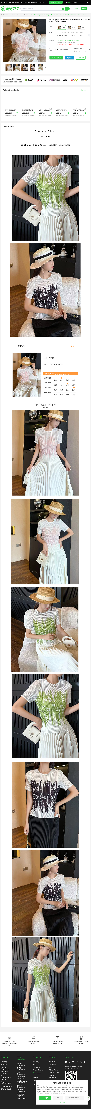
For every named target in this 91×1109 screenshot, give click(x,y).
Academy (36, 1062)
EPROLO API (21, 1098)
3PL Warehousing (6, 1089)
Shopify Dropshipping (21, 1064)
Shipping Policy (54, 1073)
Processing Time (52, 49)
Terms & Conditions (52, 1076)
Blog (34, 1064)
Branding (4, 1064)
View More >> (84, 90)
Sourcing (4, 1062)
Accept (45, 1098)
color (50, 26)
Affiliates (35, 1077)
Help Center (37, 1067)
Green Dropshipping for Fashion (6, 1077)
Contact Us (52, 1064)
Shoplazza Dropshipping (21, 1090)
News (51, 1067)
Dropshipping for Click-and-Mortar (6, 1082)
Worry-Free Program (4, 1072)
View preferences (74, 1098)
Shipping (51, 40)
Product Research (38, 1070)
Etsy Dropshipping (21, 1073)
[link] (4, 15)
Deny (58, 1098)
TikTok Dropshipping (21, 1068)
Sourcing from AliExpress (21, 1077)
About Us (52, 1062)
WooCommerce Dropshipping (22, 1081)
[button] (90, 35)
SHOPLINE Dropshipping (21, 1095)
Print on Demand (6, 1086)
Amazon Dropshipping (21, 1086)
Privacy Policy (62, 1102)
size (50, 32)
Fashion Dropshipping (5, 1068)
